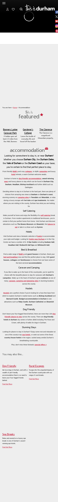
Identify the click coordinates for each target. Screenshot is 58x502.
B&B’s (15, 171)
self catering (45, 215)
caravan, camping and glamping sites (23, 281)
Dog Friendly (9, 366)
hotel (13, 174)
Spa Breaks (8, 434)
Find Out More (7, 384)
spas (6, 181)
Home (15, 107)
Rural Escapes (36, 366)
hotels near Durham (37, 239)
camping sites (23, 197)
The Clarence (45, 129)
